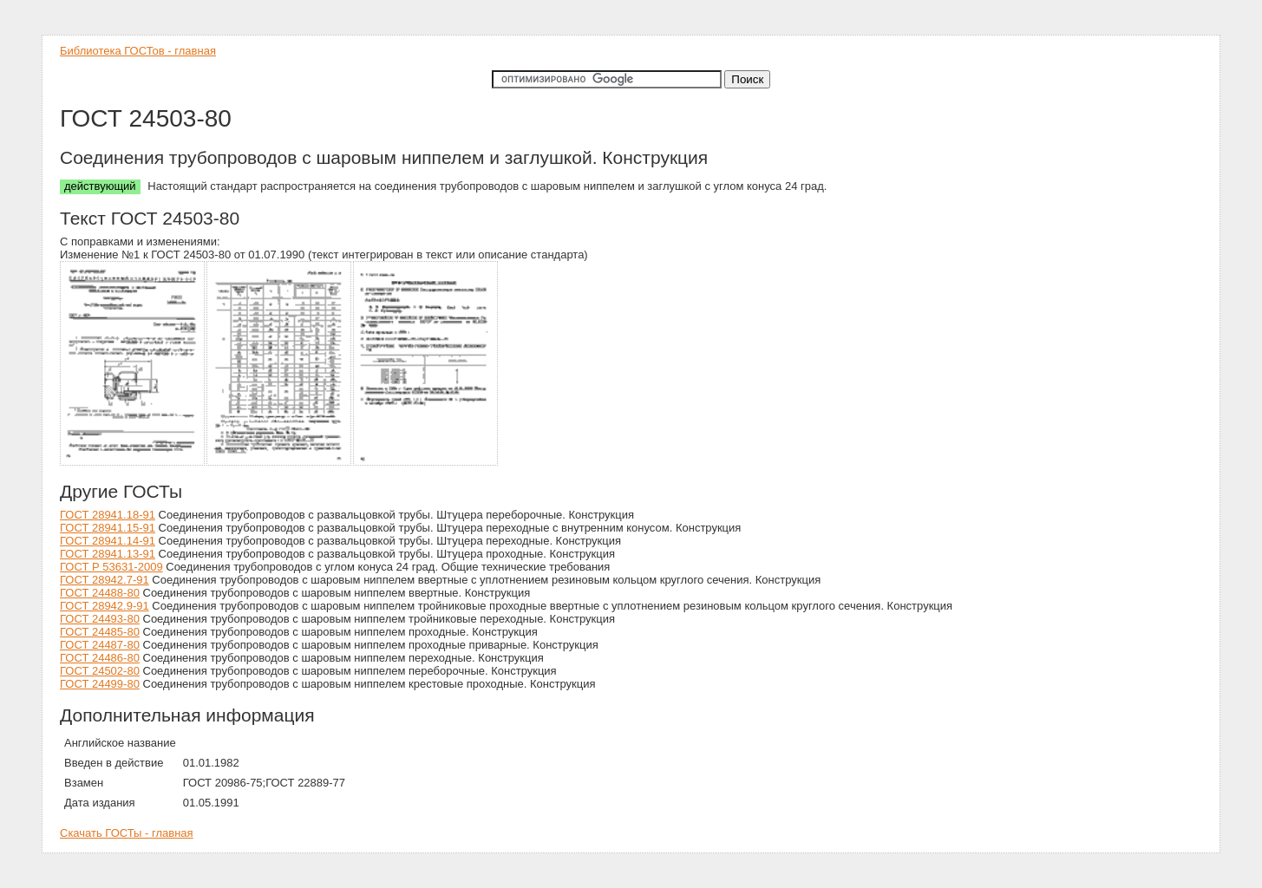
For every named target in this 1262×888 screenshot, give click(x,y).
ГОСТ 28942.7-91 (104, 579)
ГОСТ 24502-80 (100, 670)
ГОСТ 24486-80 (100, 657)
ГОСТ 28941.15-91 (107, 527)
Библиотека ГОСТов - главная (138, 50)
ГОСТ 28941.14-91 (107, 540)
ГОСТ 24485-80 (100, 631)
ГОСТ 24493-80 (100, 618)
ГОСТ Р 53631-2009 (111, 566)
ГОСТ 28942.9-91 (104, 605)
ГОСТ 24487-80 (100, 644)
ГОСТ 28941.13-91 (107, 553)
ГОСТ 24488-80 (100, 592)
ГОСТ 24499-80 (100, 683)
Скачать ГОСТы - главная (126, 832)
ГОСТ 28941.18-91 (107, 514)
